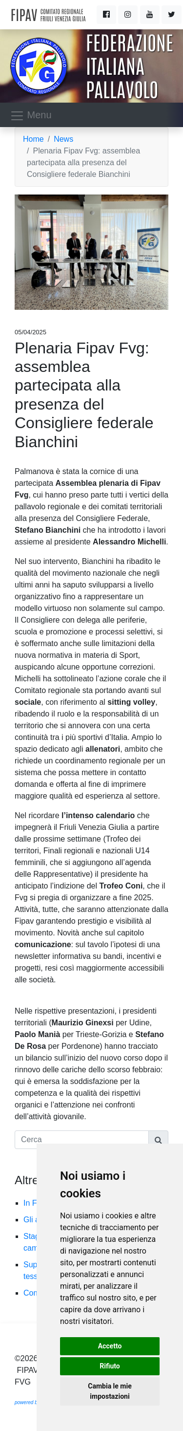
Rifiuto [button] (110, 1366)
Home (33, 139)
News (63, 139)
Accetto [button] (110, 1346)
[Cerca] (82, 1139)
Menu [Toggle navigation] (31, 115)
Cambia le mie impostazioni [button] (109, 1391)
